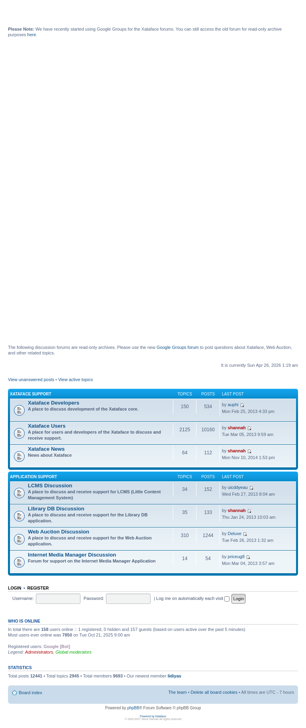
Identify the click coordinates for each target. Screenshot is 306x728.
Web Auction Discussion (58, 532)
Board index (30, 692)
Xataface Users (47, 426)
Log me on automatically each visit (193, 598)
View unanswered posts (31, 379)
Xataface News (46, 449)
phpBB (133, 708)
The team (177, 692)
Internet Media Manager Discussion (72, 555)
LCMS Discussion (50, 486)
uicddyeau (238, 487)
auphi (233, 404)
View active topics (75, 379)
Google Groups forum (178, 347)
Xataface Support (30, 394)
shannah (237, 427)
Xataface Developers (53, 403)
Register (38, 588)
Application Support (33, 477)
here (31, 34)
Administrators (39, 652)
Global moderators (73, 652)
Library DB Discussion (56, 509)
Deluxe (234, 533)
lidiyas (174, 675)
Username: (23, 598)
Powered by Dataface (153, 716)
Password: (94, 598)
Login (14, 588)
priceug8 (236, 556)
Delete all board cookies (214, 692)
